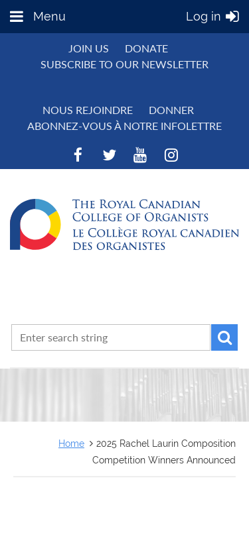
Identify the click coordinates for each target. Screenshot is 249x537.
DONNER (171, 109)
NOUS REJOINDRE (87, 109)
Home (71, 443)
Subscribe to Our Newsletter (124, 64)
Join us (88, 48)
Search (224, 337)
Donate (146, 48)
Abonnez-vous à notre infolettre (124, 125)
